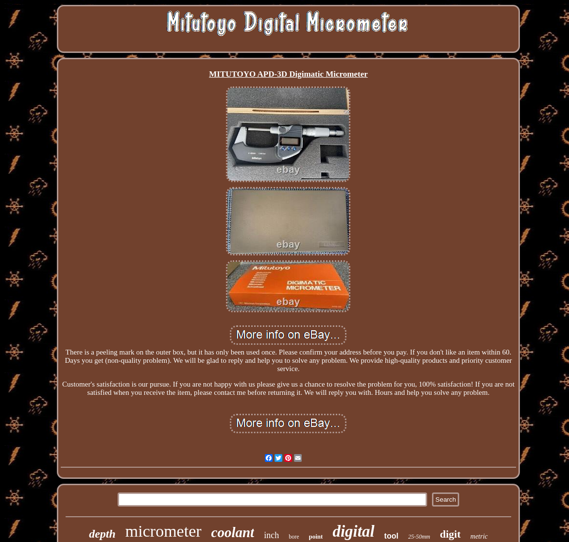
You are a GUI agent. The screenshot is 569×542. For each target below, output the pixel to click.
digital (353, 531)
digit (450, 534)
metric (479, 536)
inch (271, 535)
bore (294, 536)
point (316, 536)
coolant (233, 532)
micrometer (163, 531)
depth (102, 533)
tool (391, 536)
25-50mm (419, 536)
